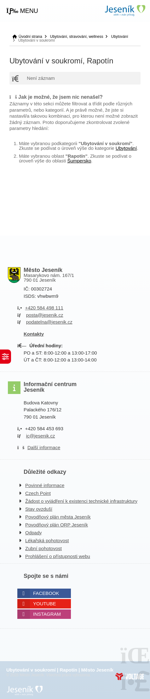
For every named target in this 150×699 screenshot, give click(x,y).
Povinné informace (44, 485)
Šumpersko (79, 160)
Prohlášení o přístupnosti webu (57, 556)
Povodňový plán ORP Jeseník (56, 524)
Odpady (33, 532)
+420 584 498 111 (44, 307)
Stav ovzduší (38, 509)
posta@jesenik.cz (44, 315)
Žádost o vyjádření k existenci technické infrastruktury (81, 501)
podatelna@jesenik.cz (49, 322)
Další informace (43, 447)
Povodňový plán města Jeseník (58, 517)
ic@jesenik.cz (40, 435)
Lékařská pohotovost (47, 540)
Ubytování (119, 36)
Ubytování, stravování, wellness (76, 36)
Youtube (44, 603)
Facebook (46, 593)
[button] (22, 11)
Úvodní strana (124, 10)
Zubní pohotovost (43, 548)
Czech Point (38, 493)
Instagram (47, 614)
